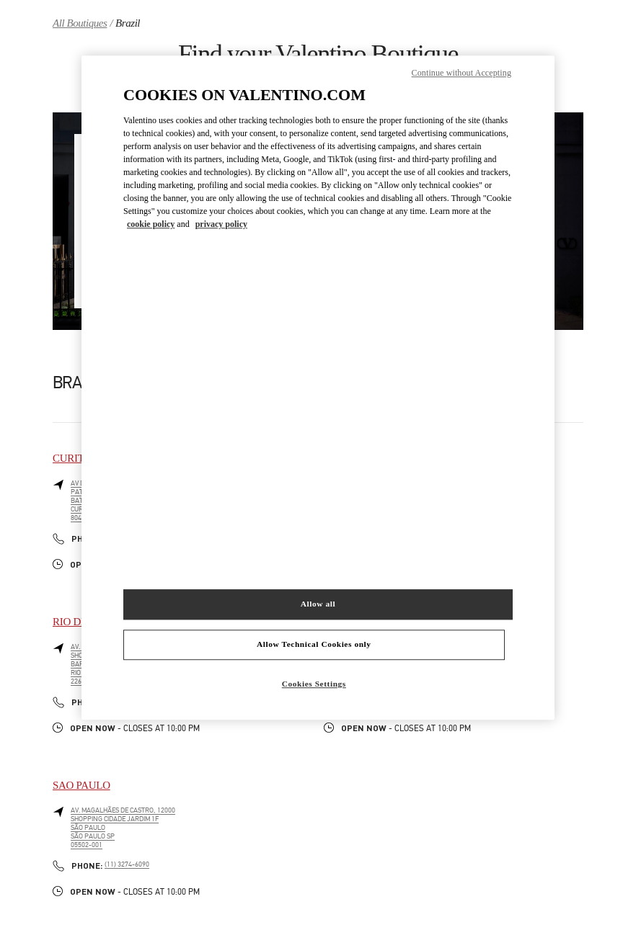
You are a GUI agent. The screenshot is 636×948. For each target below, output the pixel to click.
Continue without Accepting (461, 73)
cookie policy (151, 224)
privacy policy (221, 224)
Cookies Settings (314, 683)
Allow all (318, 603)
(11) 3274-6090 (127, 864)
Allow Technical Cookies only (314, 644)
